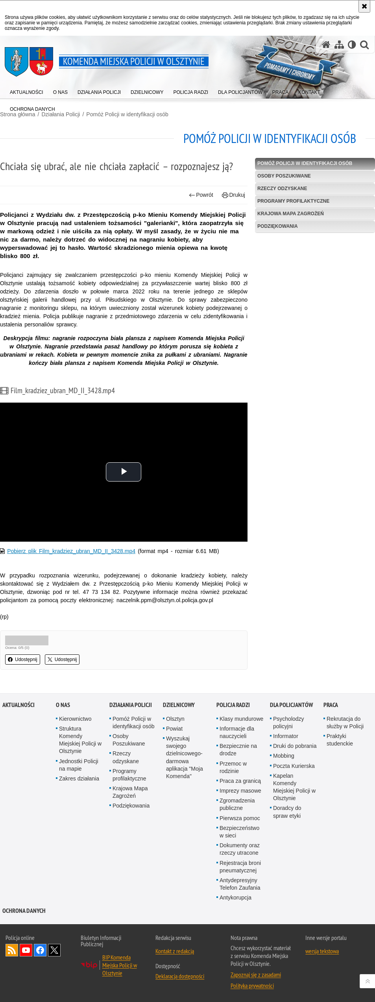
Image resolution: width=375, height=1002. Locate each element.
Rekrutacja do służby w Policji (345, 722)
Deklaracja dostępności (179, 976)
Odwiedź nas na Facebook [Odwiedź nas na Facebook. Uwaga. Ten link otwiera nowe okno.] (40, 950)
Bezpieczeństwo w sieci (239, 832)
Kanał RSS (12, 950)
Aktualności (18, 705)
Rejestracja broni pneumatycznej (240, 867)
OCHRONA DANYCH (24, 911)
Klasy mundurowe (241, 719)
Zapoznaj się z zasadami (256, 974)
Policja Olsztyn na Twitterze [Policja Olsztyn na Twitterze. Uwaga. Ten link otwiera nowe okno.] (54, 950)
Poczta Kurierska (294, 766)
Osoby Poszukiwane (284, 176)
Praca (330, 705)
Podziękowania (277, 226)
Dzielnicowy (179, 705)
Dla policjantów (291, 705)
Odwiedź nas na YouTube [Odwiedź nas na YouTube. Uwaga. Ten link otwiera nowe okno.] (26, 950)
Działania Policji (130, 705)
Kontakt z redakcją (174, 951)
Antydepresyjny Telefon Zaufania (240, 884)
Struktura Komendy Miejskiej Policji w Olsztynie (80, 740)
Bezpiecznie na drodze (238, 750)
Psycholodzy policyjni (288, 722)
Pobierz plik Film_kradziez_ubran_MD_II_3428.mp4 (71, 551)
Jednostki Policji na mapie (78, 765)
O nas (63, 705)
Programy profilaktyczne (293, 201)
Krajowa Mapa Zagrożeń (290, 213)
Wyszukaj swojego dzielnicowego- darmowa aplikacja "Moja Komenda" (184, 757)
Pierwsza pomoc (240, 818)
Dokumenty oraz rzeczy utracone (240, 849)
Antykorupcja (235, 897)
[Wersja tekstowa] (352, 44)
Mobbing (283, 756)
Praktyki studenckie (340, 740)
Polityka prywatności (252, 985)
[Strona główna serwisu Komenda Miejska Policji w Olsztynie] (326, 44)
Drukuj (233, 195)
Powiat (174, 728)
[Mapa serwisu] (339, 44)
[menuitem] (26, 90)
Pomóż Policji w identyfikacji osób (127, 114)
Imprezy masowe (240, 791)
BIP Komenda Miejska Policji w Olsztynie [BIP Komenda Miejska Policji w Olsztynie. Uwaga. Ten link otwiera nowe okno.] (119, 965)
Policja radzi (233, 705)
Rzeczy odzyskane (282, 188)
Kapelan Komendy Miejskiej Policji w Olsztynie (294, 787)
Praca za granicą (240, 781)
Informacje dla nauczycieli (237, 732)
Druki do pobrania (295, 746)
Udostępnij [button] (22, 659)
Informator (285, 736)
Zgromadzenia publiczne (237, 804)
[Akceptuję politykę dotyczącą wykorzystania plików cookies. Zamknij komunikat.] (364, 6)
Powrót (201, 195)
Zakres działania (79, 778)
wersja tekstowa (322, 951)
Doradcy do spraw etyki (287, 812)
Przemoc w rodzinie (233, 767)
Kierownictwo (75, 719)
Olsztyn (175, 719)
